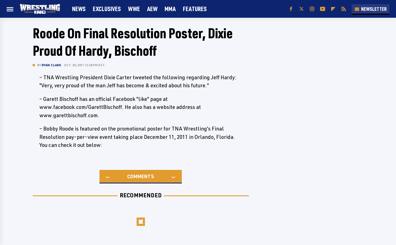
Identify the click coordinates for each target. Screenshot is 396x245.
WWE (134, 8)
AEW (152, 8)
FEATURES (195, 8)
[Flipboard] (333, 9)
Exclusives (107, 8)
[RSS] (343, 9)
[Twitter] (301, 9)
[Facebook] (290, 9)
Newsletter (370, 9)
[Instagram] (312, 9)
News (79, 8)
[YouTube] (322, 9)
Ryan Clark (51, 65)
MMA (170, 8)
